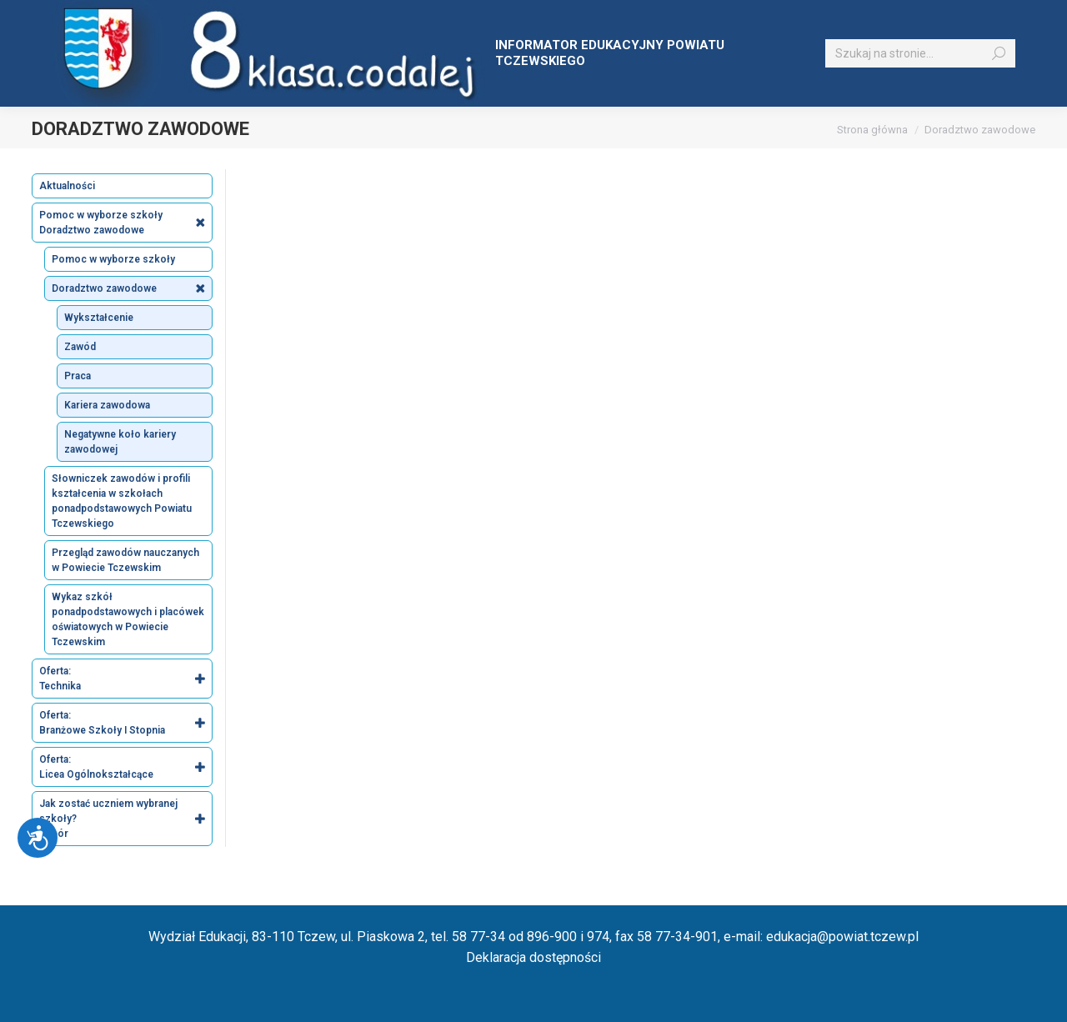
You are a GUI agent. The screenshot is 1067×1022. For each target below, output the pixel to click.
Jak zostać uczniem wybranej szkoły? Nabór (125, 818)
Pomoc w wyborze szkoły (113, 259)
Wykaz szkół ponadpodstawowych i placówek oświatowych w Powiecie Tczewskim (128, 619)
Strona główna (872, 129)
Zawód (80, 347)
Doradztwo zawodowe (132, 288)
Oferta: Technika (125, 678)
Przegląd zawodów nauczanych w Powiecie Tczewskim (125, 560)
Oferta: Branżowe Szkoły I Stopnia (125, 723)
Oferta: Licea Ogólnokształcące (125, 767)
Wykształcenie (98, 317)
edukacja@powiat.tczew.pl (842, 936)
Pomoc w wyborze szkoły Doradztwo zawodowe (125, 222)
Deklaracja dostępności (533, 957)
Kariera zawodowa (107, 405)
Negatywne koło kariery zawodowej (120, 441)
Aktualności (67, 186)
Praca (77, 376)
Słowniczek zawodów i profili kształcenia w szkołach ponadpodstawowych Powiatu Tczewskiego (122, 501)
